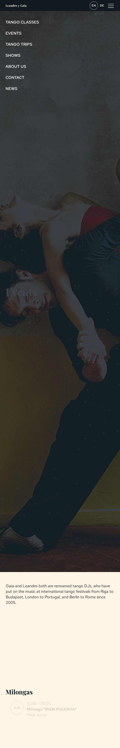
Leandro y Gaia (16, 5)
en (94, 5)
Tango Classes (22, 22)
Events (13, 33)
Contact (15, 77)
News (11, 88)
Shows (13, 55)
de (102, 5)
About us (16, 66)
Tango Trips (19, 44)
